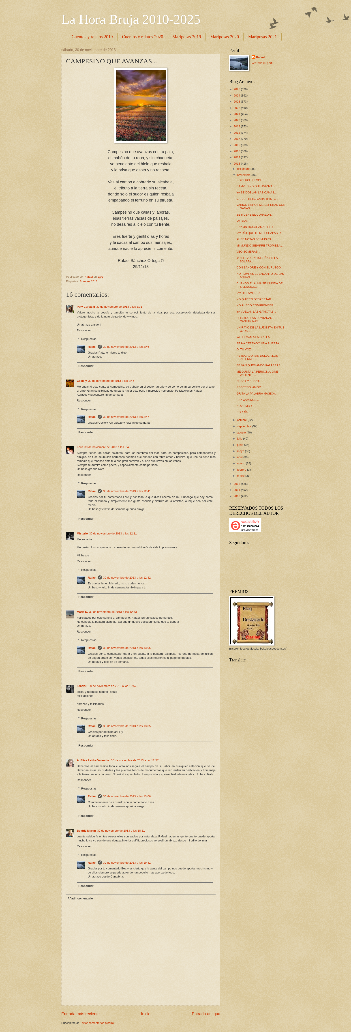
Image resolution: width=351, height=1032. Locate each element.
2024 (237, 95)
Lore (80, 447)
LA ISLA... (242, 220)
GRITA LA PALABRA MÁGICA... (256, 393)
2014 (237, 157)
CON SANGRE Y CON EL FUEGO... (259, 267)
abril (240, 457)
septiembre (244, 426)
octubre (242, 420)
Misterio (82, 533)
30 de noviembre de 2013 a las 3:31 (119, 306)
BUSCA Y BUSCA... (249, 381)
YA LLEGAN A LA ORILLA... (254, 337)
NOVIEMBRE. (245, 406)
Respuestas (88, 339)
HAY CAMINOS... (247, 399)
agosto (241, 432)
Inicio (145, 1014)
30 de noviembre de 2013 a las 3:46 (126, 346)
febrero (242, 469)
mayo (241, 451)
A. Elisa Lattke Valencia (93, 760)
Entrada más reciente (80, 1014)
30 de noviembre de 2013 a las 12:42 (127, 577)
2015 (237, 151)
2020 (237, 120)
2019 (237, 126)
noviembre (244, 175)
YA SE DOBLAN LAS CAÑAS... (256, 192)
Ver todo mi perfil (262, 63)
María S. (82, 612)
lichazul (82, 686)
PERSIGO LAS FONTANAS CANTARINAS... (254, 319)
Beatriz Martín (86, 830)
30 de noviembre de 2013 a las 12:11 (113, 533)
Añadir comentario (80, 898)
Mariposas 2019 (186, 36)
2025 (237, 89)
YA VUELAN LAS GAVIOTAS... (256, 311)
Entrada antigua (206, 1014)
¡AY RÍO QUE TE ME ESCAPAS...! (258, 233)
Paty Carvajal (86, 306)
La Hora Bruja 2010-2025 (131, 19)
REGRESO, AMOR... (249, 387)
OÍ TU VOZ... (244, 349)
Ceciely (82, 380)
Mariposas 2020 (224, 36)
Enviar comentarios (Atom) (97, 1023)
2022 (237, 107)
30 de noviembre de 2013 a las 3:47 (126, 416)
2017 (237, 138)
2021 (237, 114)
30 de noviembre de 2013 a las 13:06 (127, 796)
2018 (237, 132)
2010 (237, 496)
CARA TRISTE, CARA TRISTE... (257, 198)
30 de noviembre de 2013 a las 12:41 (127, 491)
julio (240, 438)
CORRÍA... (243, 412)
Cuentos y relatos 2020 (142, 36)
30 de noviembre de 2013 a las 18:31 (121, 830)
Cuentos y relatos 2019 (92, 36)
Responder (84, 330)
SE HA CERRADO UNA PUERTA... (258, 343)
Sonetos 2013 (88, 281)
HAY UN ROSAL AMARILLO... (255, 227)
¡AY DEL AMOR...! (248, 293)
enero (241, 475)
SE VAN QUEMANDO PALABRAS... (259, 365)
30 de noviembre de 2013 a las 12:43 (113, 612)
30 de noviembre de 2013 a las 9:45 (107, 447)
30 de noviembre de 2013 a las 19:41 (127, 862)
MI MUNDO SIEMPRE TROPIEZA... (259, 245)
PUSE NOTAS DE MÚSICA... (255, 239)
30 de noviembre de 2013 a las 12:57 (112, 686)
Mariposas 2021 (262, 36)
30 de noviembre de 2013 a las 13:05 (127, 648)
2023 (237, 101)
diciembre (243, 168)
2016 (237, 145)
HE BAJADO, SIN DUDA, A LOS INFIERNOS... (257, 357)
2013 (237, 163)
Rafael (92, 346)
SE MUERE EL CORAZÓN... (254, 214)
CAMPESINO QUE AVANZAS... (256, 186)
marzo (241, 463)
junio (240, 444)
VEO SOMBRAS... (248, 251)
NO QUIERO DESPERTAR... (255, 299)
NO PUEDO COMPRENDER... (256, 305)
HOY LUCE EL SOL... (250, 180)
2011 (237, 489)
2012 (237, 483)
